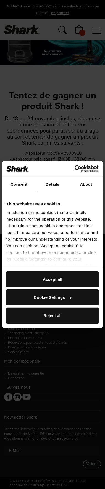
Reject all (52, 315)
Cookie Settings (53, 297)
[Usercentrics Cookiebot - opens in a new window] (75, 168)
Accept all (52, 279)
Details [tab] (52, 184)
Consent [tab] (19, 184)
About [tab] (86, 184)
